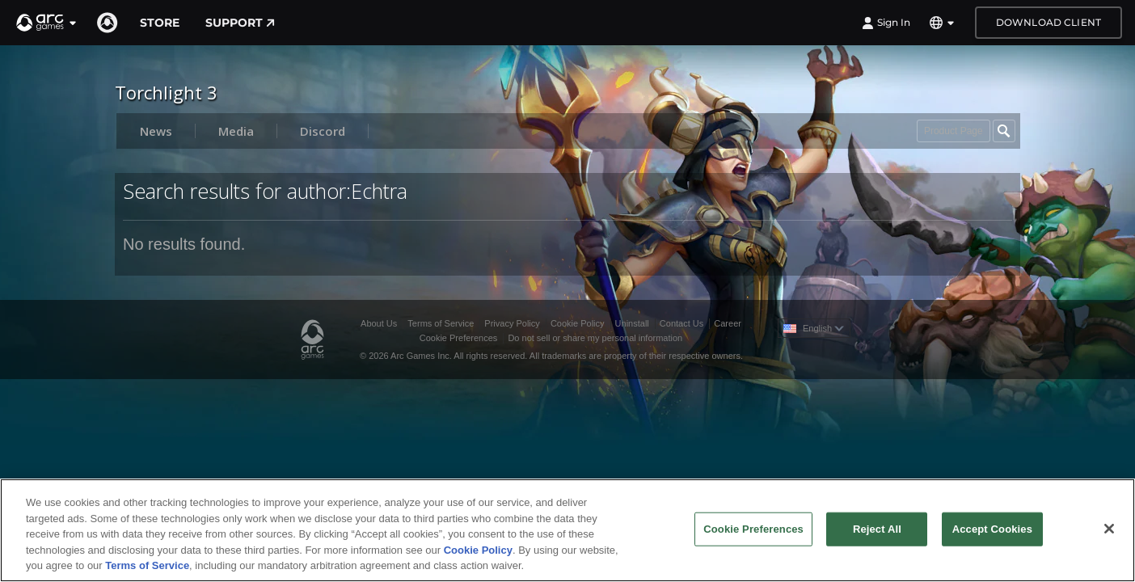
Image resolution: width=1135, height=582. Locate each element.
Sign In (886, 22)
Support (240, 22)
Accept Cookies (992, 529)
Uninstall (632, 323)
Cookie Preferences (459, 338)
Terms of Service (440, 323)
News (156, 131)
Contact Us (681, 323)
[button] (47, 23)
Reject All (877, 529)
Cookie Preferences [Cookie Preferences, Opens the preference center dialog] (753, 529)
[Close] (1109, 528)
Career (727, 323)
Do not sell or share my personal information (595, 338)
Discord (322, 131)
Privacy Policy (511, 323)
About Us (379, 323)
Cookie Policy (578, 323)
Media (236, 131)
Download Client (1048, 22)
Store (159, 22)
